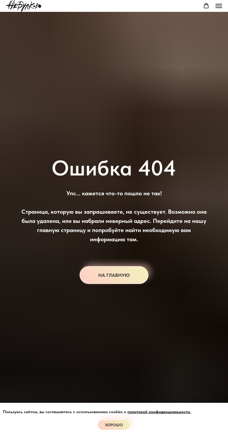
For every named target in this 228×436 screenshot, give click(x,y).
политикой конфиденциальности (158, 411)
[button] (206, 6)
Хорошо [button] (114, 425)
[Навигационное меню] (219, 6)
